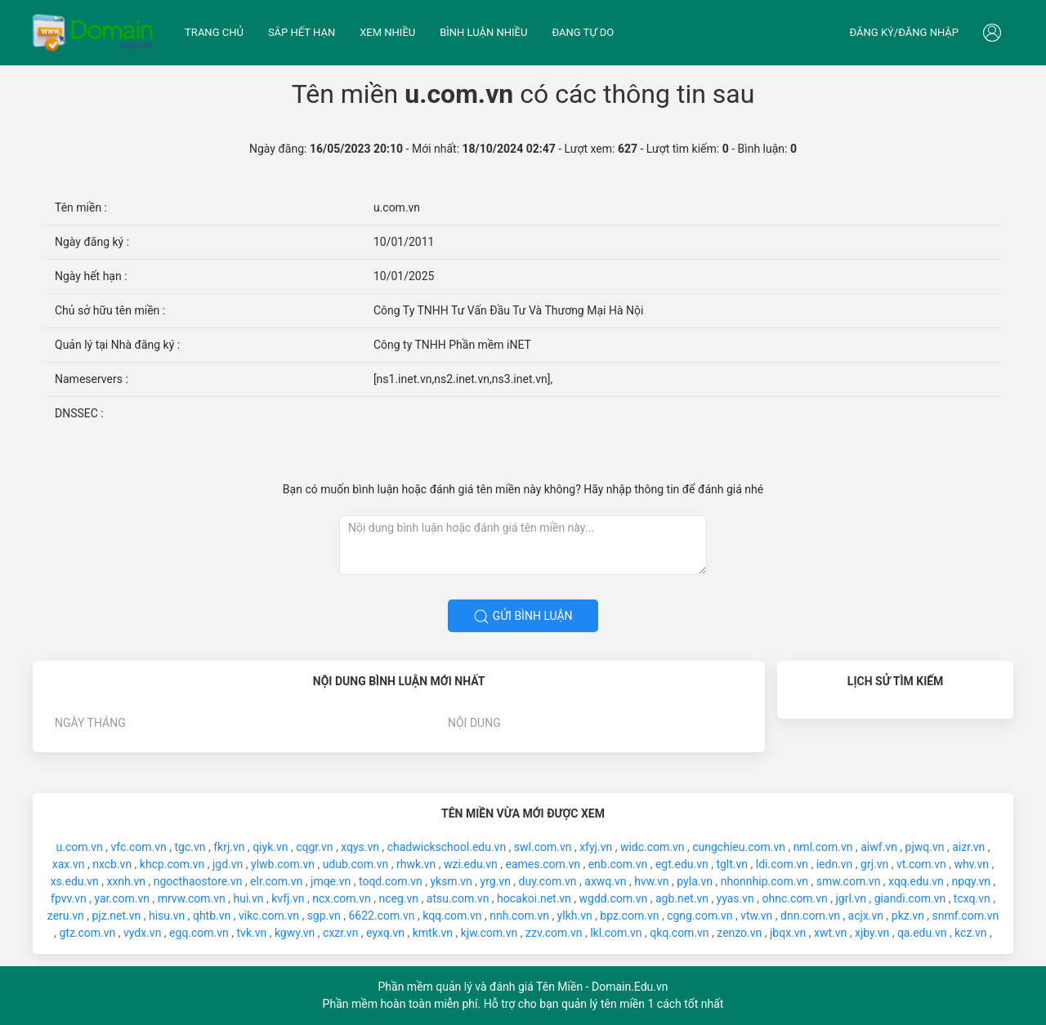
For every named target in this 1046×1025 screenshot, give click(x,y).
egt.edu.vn (682, 864)
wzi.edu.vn (471, 864)
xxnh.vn (125, 881)
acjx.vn (865, 915)
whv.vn (971, 864)
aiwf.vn (878, 846)
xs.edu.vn (75, 881)
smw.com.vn (848, 881)
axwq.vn (605, 881)
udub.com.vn (356, 864)
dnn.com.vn (810, 915)
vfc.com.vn (138, 846)
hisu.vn (167, 915)
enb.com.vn (618, 864)
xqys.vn (360, 846)
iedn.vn (834, 864)
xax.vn (68, 864)
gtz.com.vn (87, 932)
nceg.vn (399, 898)
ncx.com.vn (341, 898)
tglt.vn (732, 864)
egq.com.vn (199, 932)
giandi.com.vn (909, 898)
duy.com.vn (548, 881)
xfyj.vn (595, 846)
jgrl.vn (850, 898)
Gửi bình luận (522, 616)
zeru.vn (65, 915)
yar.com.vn (122, 898)
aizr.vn (968, 846)
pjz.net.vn (116, 915)
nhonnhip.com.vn (764, 881)
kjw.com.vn (489, 932)
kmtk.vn (433, 932)
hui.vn (248, 898)
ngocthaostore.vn (198, 881)
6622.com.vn (382, 915)
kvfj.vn (287, 898)
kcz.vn (970, 932)
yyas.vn (735, 898)
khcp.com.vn (172, 864)
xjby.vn (872, 932)
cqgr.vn (314, 846)
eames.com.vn (543, 864)
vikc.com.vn (269, 915)
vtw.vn (756, 915)
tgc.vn (190, 846)
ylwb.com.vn (283, 864)
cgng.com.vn (699, 915)
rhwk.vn (416, 864)
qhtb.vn (211, 915)
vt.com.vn (921, 864)
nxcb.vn (112, 864)
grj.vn (874, 864)
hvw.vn (651, 881)
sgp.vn (324, 915)
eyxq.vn (385, 932)
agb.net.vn (682, 898)
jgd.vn (227, 864)
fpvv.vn (69, 898)
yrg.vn (496, 881)
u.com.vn (79, 846)
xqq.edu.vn (916, 881)
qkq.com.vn (679, 932)
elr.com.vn (276, 881)
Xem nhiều (387, 32)
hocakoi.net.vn (534, 898)
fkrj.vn (228, 846)
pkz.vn (908, 915)
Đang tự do (583, 32)
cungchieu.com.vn (738, 846)
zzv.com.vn (553, 932)
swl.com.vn (543, 846)
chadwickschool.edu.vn (446, 846)
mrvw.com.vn (192, 898)
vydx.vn (142, 932)
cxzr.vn (340, 932)
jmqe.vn (331, 881)
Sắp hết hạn (301, 32)
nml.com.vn (823, 846)
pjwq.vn (925, 846)
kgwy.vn (295, 932)
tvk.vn (252, 932)
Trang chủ (214, 32)
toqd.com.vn (390, 881)
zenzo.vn (739, 932)
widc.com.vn (652, 846)
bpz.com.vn (629, 915)
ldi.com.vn (782, 864)
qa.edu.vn (922, 932)
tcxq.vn (972, 898)
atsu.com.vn (458, 898)
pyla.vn (695, 881)
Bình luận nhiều (483, 32)
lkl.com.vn (615, 932)
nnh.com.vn (519, 915)
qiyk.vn (270, 846)
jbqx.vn (788, 932)
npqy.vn (970, 881)
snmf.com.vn (965, 915)
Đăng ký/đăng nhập (904, 32)
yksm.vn (451, 881)
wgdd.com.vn (613, 898)
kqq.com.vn (451, 915)
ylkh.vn (574, 915)
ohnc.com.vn (795, 898)
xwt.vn (830, 932)
